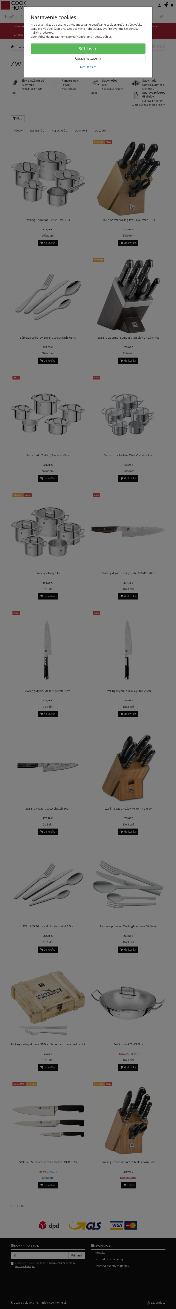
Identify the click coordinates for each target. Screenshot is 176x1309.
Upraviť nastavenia (88, 58)
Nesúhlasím (88, 67)
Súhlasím (88, 48)
